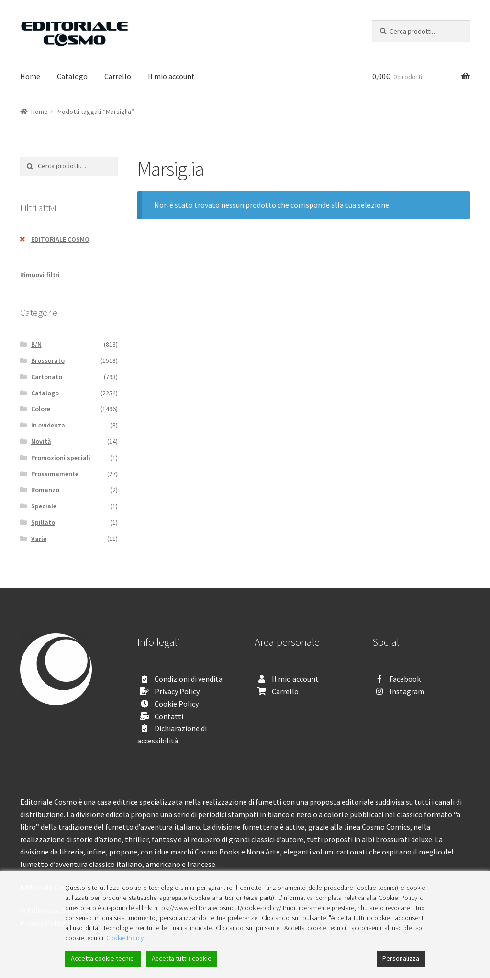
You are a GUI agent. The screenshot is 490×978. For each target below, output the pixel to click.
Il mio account (171, 76)
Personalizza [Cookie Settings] (400, 958)
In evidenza (48, 425)
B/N (36, 344)
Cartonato (46, 376)
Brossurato (48, 360)
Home (30, 76)
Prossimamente (54, 474)
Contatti (169, 716)
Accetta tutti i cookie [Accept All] (182, 958)
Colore (40, 409)
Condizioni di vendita (189, 679)
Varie (38, 538)
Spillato (43, 522)
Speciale (43, 506)
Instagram (407, 691)
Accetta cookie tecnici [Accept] (103, 958)
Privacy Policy (177, 691)
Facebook (405, 679)
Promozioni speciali (60, 457)
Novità (41, 441)
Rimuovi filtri (40, 274)
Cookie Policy (177, 703)
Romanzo (45, 489)
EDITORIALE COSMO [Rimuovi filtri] (60, 239)
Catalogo (72, 76)
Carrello (117, 76)
